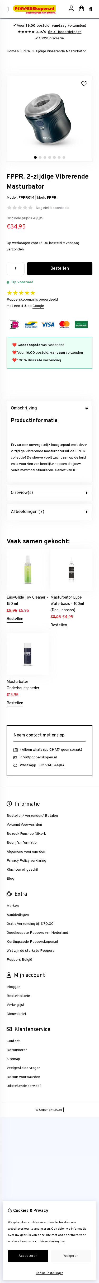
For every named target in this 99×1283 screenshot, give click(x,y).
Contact (13, 975)
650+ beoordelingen (65, 32)
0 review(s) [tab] (49, 427)
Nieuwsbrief (16, 948)
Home (11, 51)
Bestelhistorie (18, 930)
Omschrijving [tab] (49, 408)
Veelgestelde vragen (23, 1002)
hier (62, 1241)
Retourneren (17, 984)
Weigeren (70, 1256)
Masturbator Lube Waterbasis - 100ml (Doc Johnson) (67, 538)
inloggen (13, 921)
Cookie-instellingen (49, 1273)
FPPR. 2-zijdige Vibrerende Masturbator (53, 51)
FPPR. (52, 197)
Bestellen (15, 553)
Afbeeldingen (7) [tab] (49, 446)
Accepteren (27, 1256)
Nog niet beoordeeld (52, 208)
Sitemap (13, 993)
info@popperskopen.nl (38, 692)
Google (38, 306)
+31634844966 (52, 700)
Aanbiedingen (18, 849)
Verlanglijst (16, 939)
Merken (13, 840)
